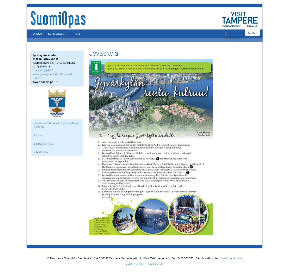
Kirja (77, 33)
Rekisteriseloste (134, 264)
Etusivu (37, 33)
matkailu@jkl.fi (42, 70)
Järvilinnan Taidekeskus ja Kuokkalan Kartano (56, 125)
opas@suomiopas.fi (231, 258)
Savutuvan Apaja (44, 143)
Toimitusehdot (155, 264)
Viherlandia (41, 152)
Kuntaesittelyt (58, 33)
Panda (38, 135)
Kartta (38, 78)
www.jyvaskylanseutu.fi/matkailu (53, 74)
